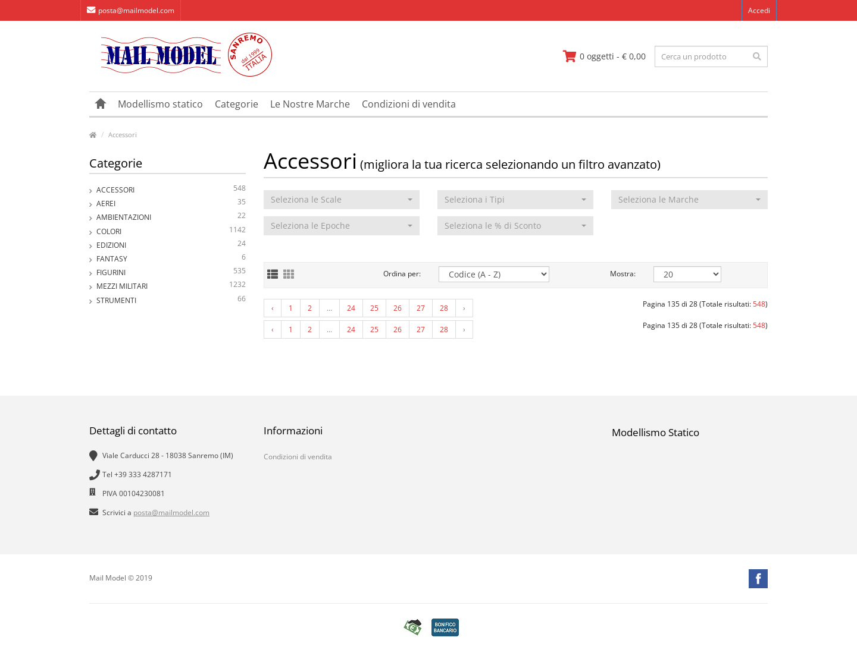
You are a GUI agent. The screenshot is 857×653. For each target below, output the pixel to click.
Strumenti (171, 300)
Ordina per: (402, 274)
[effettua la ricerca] (757, 56)
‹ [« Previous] (272, 308)
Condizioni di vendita (409, 104)
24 (351, 308)
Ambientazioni (171, 217)
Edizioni (171, 245)
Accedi (759, 10)
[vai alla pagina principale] (180, 74)
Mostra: (623, 274)
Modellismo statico (160, 104)
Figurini (171, 272)
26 (397, 308)
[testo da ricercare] (711, 56)
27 (421, 308)
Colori (171, 231)
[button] (342, 199)
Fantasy (171, 259)
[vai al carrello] (604, 56)
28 (444, 308)
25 (374, 308)
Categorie (236, 104)
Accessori (122, 134)
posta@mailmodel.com (130, 10)
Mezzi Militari (171, 286)
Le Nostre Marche (310, 104)
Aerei (171, 203)
